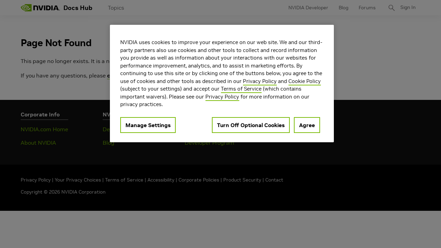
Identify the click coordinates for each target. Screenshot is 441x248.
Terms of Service (241, 88)
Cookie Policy (304, 81)
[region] (222, 83)
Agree (307, 125)
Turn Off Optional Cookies (251, 125)
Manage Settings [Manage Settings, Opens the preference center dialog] (148, 125)
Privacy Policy (260, 81)
